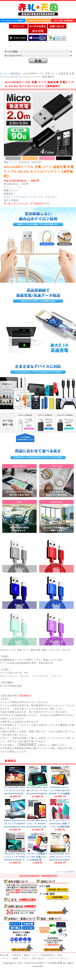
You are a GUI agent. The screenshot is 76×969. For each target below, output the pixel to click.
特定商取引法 (47, 955)
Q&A (59, 955)
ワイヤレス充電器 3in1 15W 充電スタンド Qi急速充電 (37, 856)
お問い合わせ (38, 958)
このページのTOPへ (65, 872)
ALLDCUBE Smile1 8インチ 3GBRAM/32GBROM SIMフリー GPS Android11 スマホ (37, 826)
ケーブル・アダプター (45, 197)
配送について (30, 955)
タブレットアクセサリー (17, 197)
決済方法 (16, 955)
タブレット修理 (10, 958)
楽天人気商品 (11, 200)
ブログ (25, 958)
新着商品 (15, 73)
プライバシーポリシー (58, 958)
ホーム (3, 73)
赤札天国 (4, 955)
